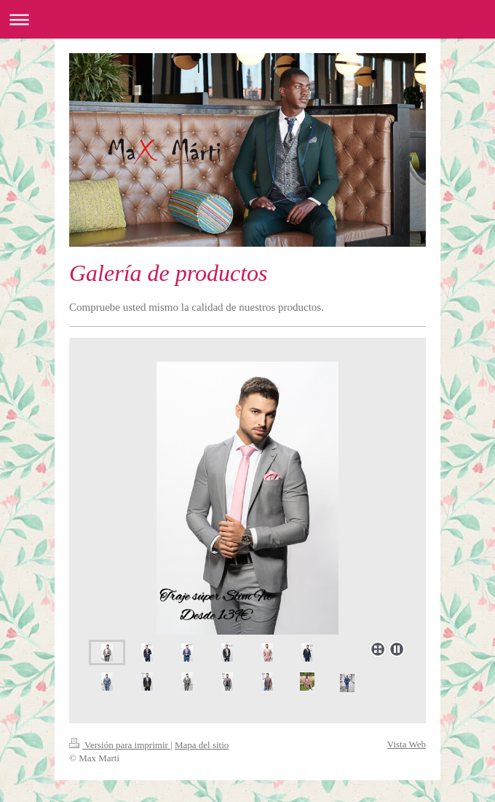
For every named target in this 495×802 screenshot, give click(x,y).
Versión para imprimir (119, 744)
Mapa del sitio (202, 744)
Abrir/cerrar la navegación (247, 19)
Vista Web (406, 744)
